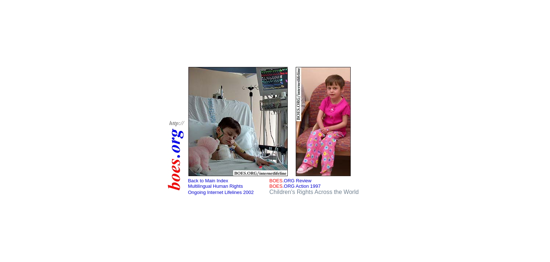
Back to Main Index (208, 180)
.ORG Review (291, 180)
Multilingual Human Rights (215, 186)
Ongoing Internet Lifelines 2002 (221, 192)
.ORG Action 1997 (295, 186)
